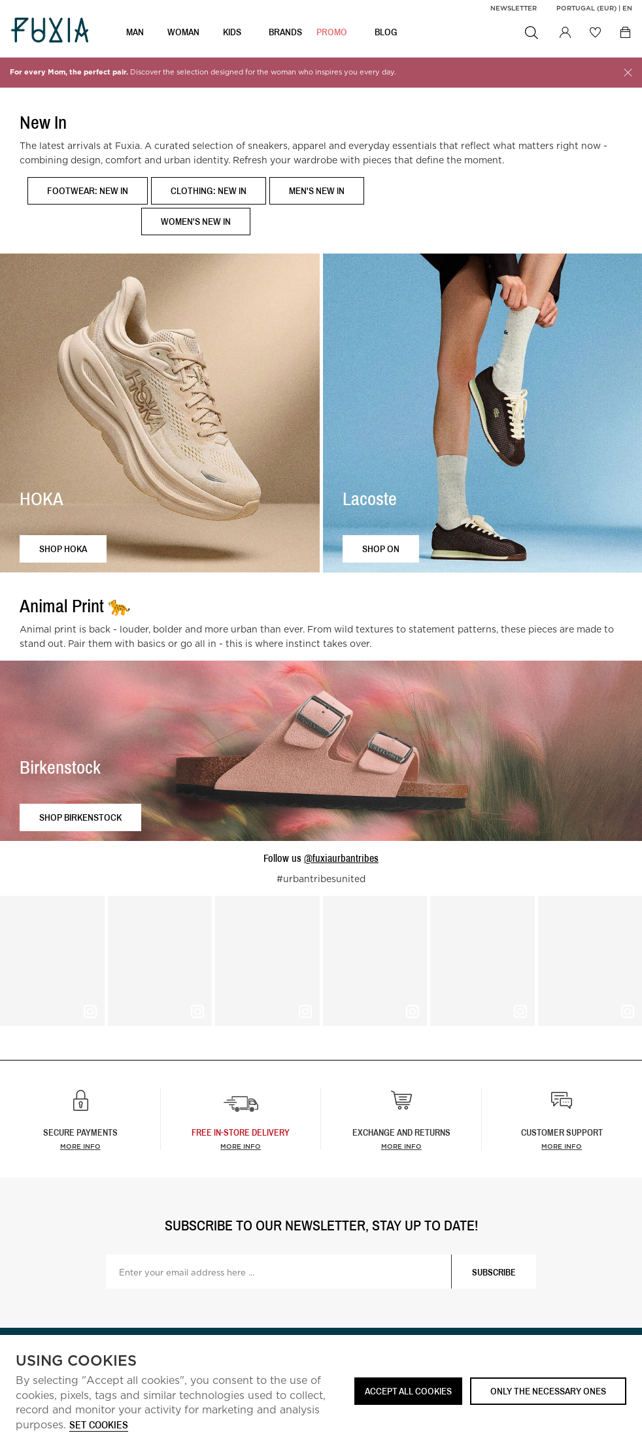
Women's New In (196, 221)
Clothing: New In (208, 190)
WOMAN (183, 33)
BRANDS (285, 33)
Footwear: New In (87, 190)
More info (80, 1146)
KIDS (232, 33)
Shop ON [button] (380, 548)
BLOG (386, 33)
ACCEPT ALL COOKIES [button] (408, 1391)
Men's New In (317, 190)
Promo (331, 33)
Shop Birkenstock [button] (80, 817)
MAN (135, 33)
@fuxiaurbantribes (341, 858)
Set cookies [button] (98, 1425)
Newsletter (513, 8)
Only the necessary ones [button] (548, 1391)
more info (240, 1146)
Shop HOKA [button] (63, 548)
